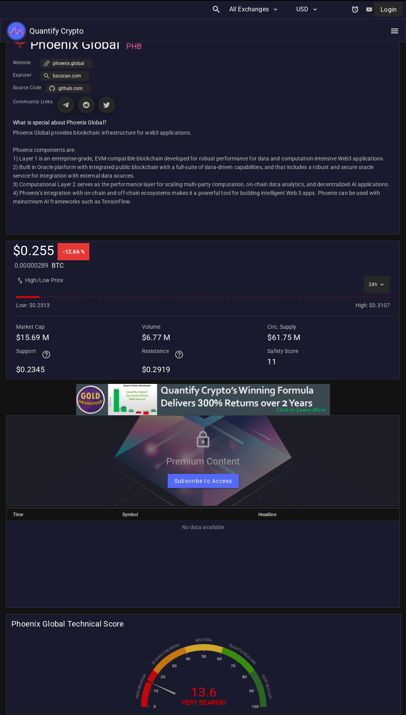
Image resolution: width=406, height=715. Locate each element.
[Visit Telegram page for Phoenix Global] (65, 104)
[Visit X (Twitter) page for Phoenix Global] (106, 104)
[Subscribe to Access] (203, 481)
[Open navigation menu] (394, 12)
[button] (66, 63)
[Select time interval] (377, 284)
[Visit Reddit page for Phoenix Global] (86, 104)
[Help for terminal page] (46, 354)
